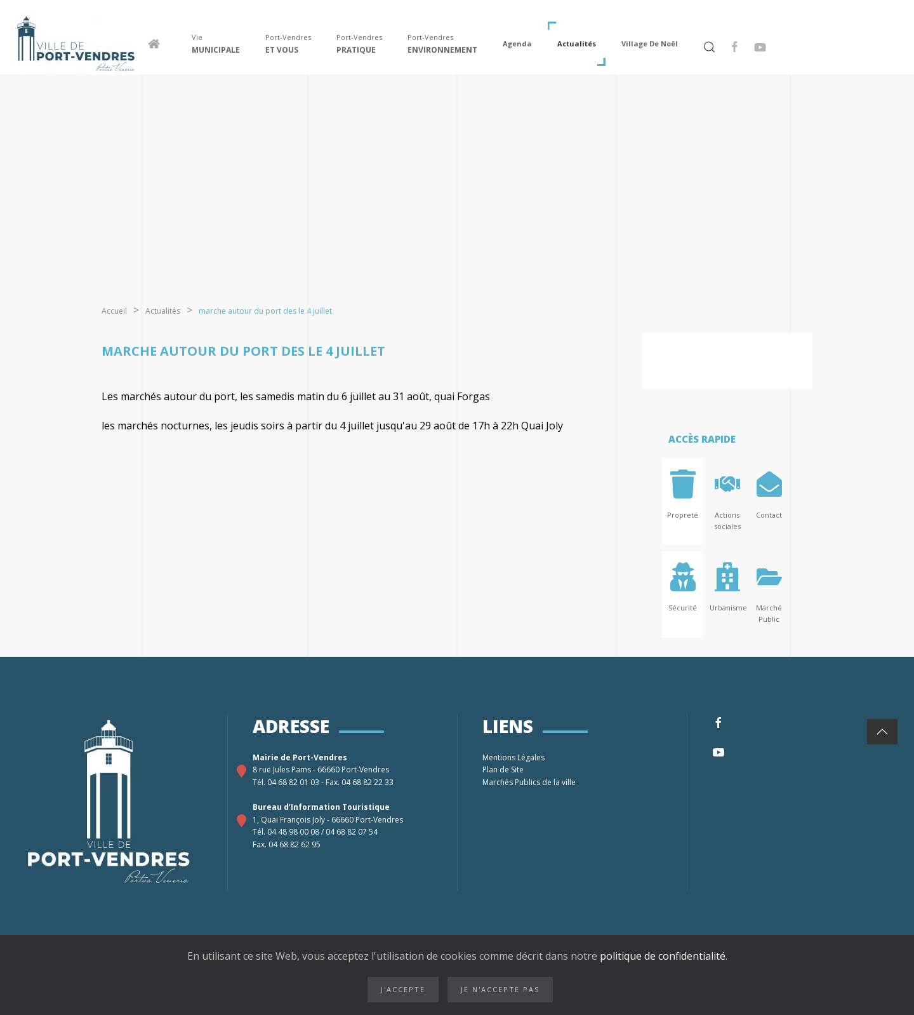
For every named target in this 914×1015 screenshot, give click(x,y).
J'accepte (403, 989)
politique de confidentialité (661, 956)
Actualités (576, 43)
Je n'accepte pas (500, 989)
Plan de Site (504, 769)
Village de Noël (649, 43)
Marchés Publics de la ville (530, 782)
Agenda (517, 43)
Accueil (114, 311)
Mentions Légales (514, 757)
